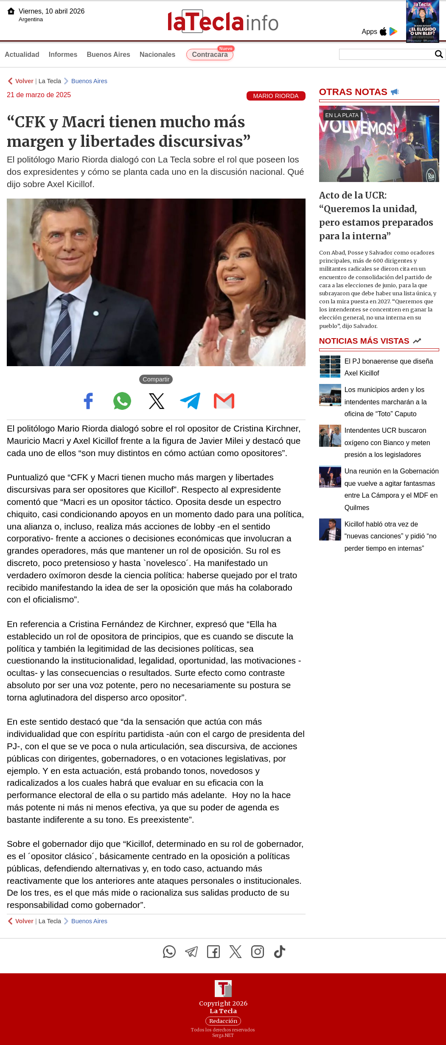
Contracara (212, 53)
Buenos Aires (108, 54)
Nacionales (157, 54)
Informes (63, 54)
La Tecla (50, 81)
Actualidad (22, 54)
